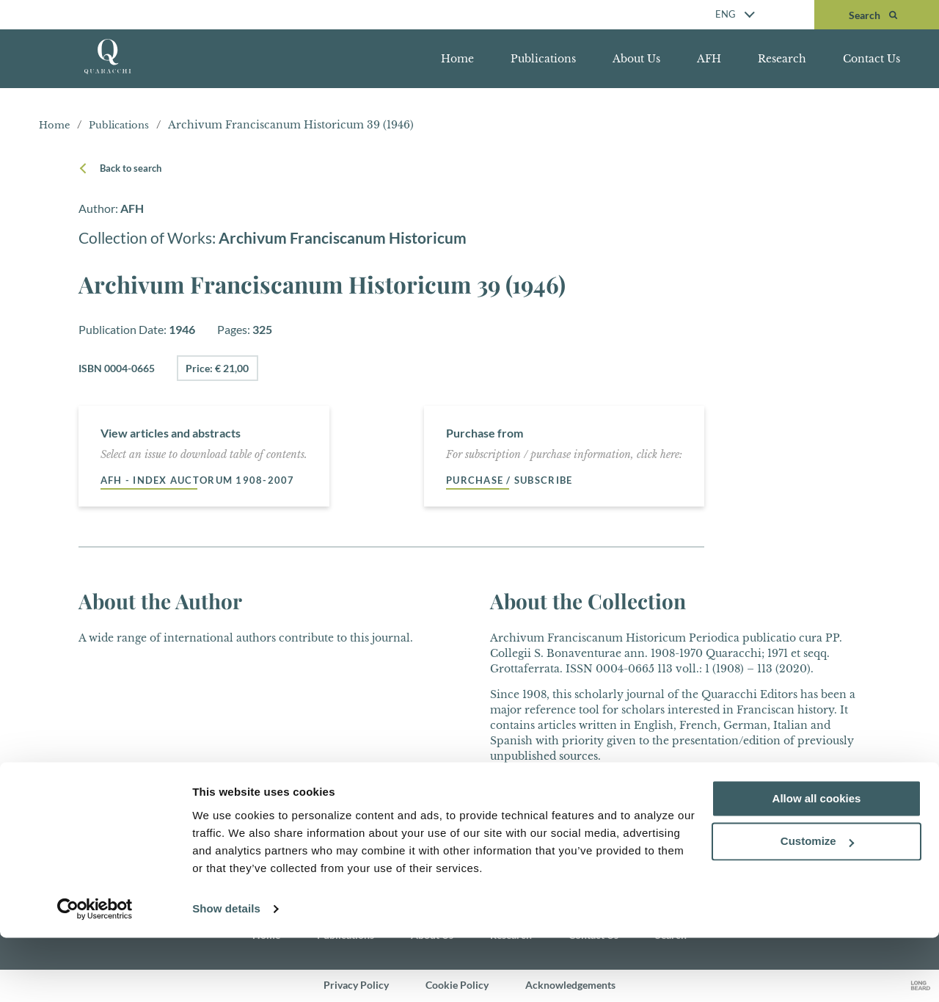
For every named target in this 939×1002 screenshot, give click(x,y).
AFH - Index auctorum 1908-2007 (203, 480)
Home (457, 58)
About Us (636, 58)
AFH (709, 58)
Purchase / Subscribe (514, 480)
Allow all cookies (816, 863)
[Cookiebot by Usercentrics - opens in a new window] (95, 973)
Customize (817, 906)
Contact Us (871, 58)
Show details (226, 973)
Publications (543, 58)
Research (782, 58)
